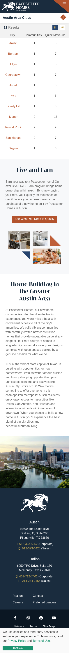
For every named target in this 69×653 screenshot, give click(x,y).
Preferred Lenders (44, 602)
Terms (33, 626)
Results (11, 27)
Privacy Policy (17, 640)
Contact (38, 595)
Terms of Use (41, 640)
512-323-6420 (31, 548)
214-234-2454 (31, 580)
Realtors (18, 595)
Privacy (19, 626)
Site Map (49, 626)
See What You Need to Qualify (34, 218)
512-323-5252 (28, 544)
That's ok (18, 648)
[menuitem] (55, 27)
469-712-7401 (28, 576)
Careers (18, 602)
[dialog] (34, 640)
